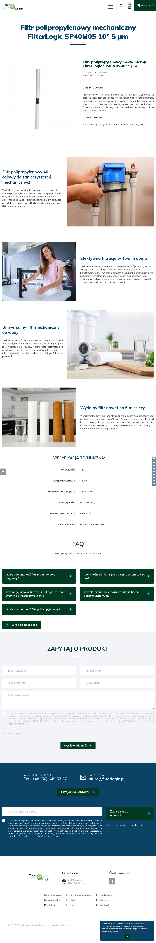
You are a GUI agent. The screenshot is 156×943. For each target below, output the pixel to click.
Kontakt (104, 911)
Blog (72, 911)
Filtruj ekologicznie (81, 901)
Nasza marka (52, 906)
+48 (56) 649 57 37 (52, 784)
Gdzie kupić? (145, 6)
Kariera (104, 906)
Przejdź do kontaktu (75, 798)
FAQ (72, 906)
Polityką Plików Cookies (120, 926)
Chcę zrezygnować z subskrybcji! (124, 831)
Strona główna (53, 901)
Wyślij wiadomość (75, 750)
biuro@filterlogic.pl (109, 784)
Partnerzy (106, 901)
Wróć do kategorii (24, 629)
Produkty (49, 911)
